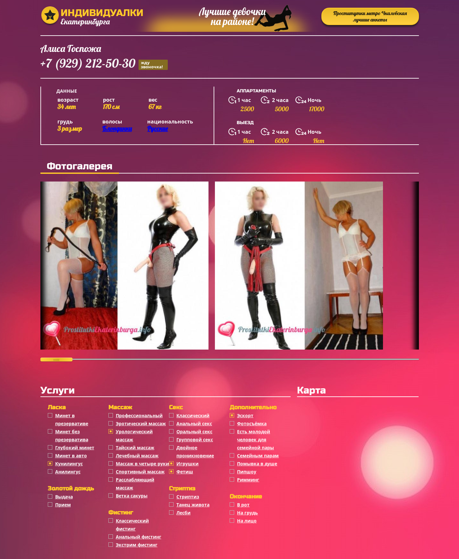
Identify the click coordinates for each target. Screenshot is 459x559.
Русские (157, 128)
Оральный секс (194, 431)
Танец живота (192, 505)
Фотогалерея (80, 166)
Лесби (183, 513)
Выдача (64, 497)
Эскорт (245, 415)
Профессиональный (139, 415)
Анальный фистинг (138, 537)
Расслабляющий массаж (135, 484)
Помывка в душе (257, 464)
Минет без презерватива (71, 435)
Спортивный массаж (140, 472)
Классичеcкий (192, 415)
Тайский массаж (135, 448)
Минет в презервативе (71, 419)
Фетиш (184, 472)
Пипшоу (246, 472)
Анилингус (68, 472)
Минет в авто (71, 456)
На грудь (247, 513)
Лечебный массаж (137, 456)
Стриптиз (187, 497)
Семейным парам (258, 456)
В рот (243, 505)
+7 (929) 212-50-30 (104, 64)
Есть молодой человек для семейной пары (255, 439)
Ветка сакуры (132, 496)
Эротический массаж (141, 423)
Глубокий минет (74, 448)
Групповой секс (194, 439)
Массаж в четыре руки (142, 464)
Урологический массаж (134, 435)
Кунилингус (69, 464)
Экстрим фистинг (136, 545)
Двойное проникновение (195, 452)
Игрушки (187, 464)
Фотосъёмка (252, 423)
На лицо (247, 521)
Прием (63, 505)
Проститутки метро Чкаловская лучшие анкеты (370, 16)
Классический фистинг (132, 525)
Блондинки (117, 128)
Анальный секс (194, 423)
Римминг (248, 480)
